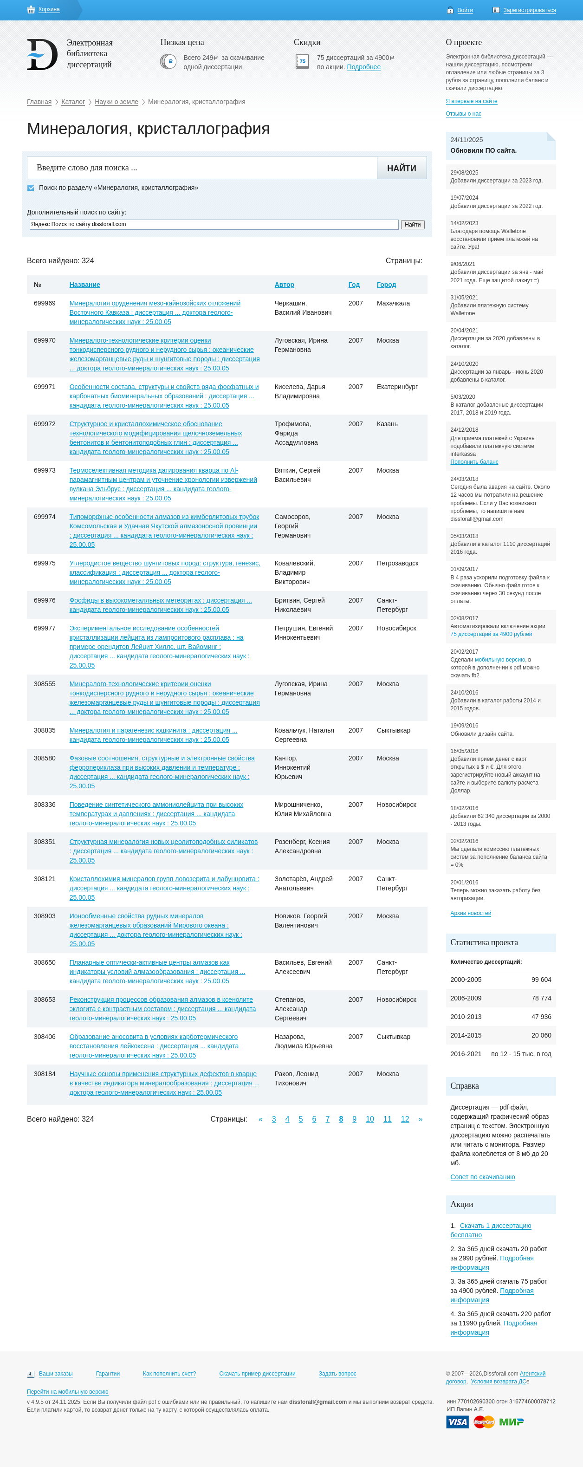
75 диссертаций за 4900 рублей (491, 634)
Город (386, 284)
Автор (284, 284)
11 (387, 1119)
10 (370, 1119)
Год (354, 284)
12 (405, 1119)
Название (85, 284)
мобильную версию (500, 659)
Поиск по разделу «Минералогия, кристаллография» (112, 187)
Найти (401, 168)
